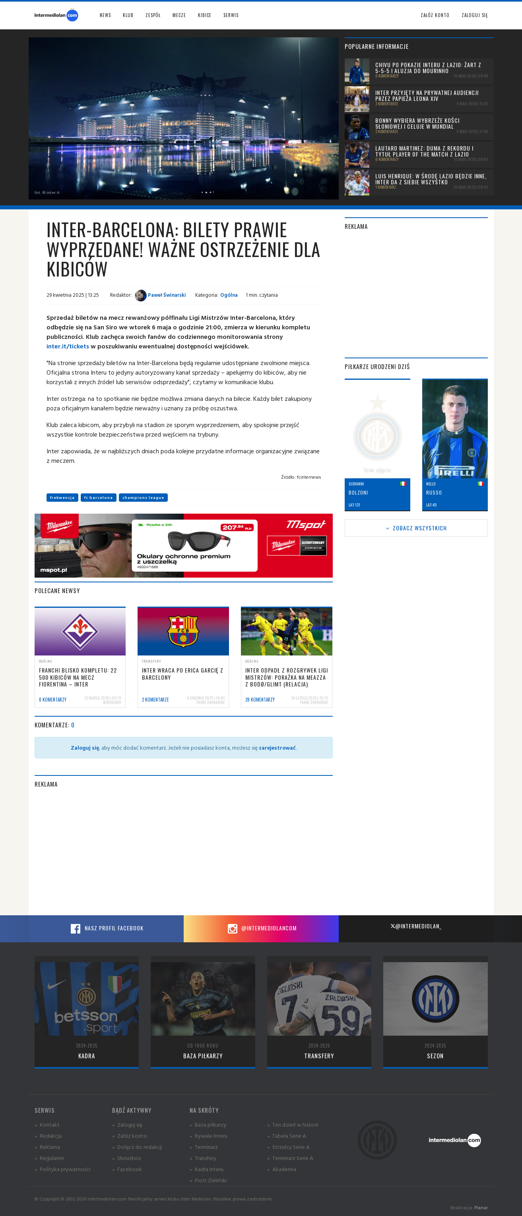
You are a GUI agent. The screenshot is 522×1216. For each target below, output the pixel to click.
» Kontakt (47, 1124)
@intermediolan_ (416, 926)
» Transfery (203, 1158)
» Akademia (281, 1169)
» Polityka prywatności (63, 1169)
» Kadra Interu (206, 1169)
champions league (143, 498)
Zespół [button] (153, 15)
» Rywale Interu (208, 1135)
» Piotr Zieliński (208, 1180)
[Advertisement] (184, 851)
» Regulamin (49, 1158)
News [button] (105, 15)
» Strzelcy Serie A (288, 1147)
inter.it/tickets (68, 346)
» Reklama (47, 1147)
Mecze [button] (179, 15)
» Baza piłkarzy (208, 1124)
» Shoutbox (126, 1158)
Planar (481, 1207)
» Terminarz (204, 1147)
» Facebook (127, 1169)
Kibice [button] (205, 15)
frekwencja (62, 498)
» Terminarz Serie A (290, 1158)
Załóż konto (435, 15)
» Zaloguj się (127, 1124)
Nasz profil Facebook (106, 928)
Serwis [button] (231, 15)
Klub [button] (128, 15)
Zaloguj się (475, 15)
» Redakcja (48, 1135)
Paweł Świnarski (160, 295)
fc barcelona (98, 498)
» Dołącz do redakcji (137, 1147)
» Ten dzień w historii (292, 1124)
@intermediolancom (261, 928)
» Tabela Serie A (286, 1135)
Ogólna (229, 295)
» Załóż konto (129, 1135)
